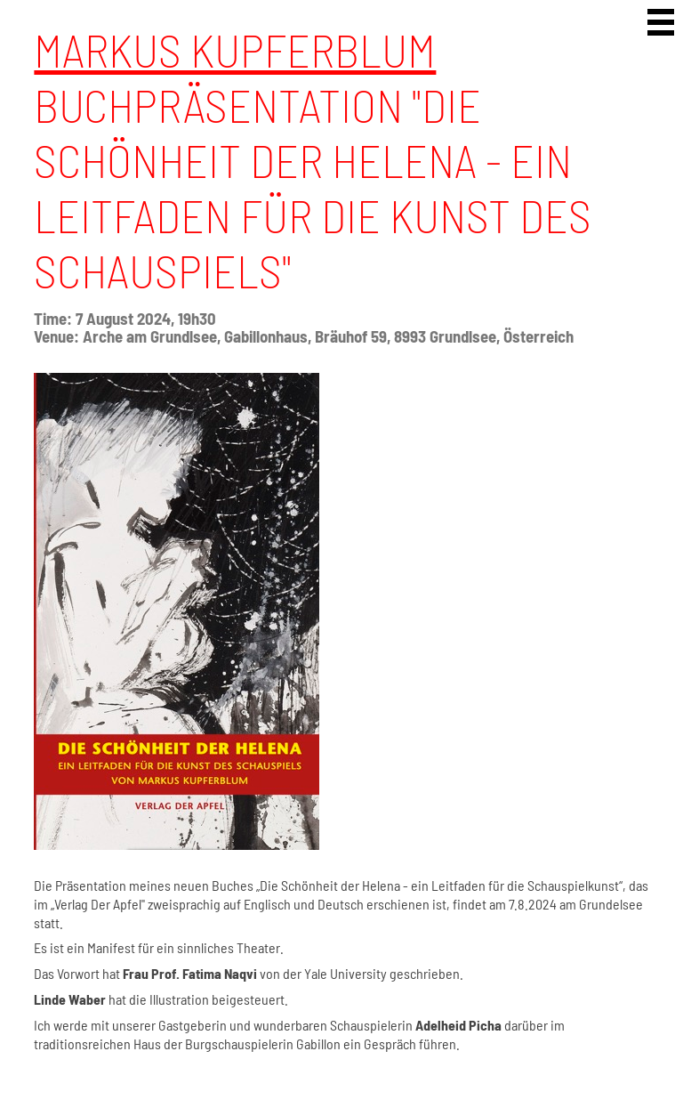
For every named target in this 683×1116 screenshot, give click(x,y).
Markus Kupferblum (235, 49)
